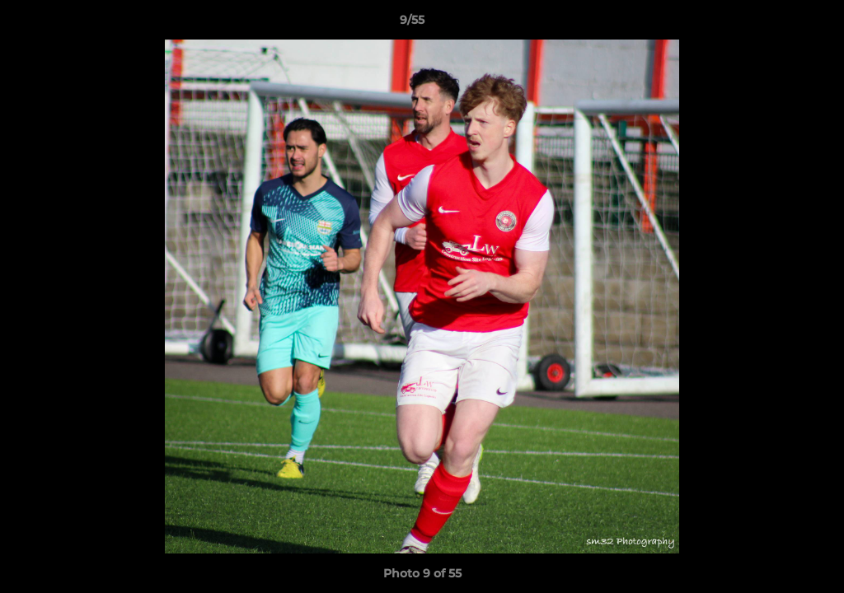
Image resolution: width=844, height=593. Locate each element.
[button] (775, 23)
